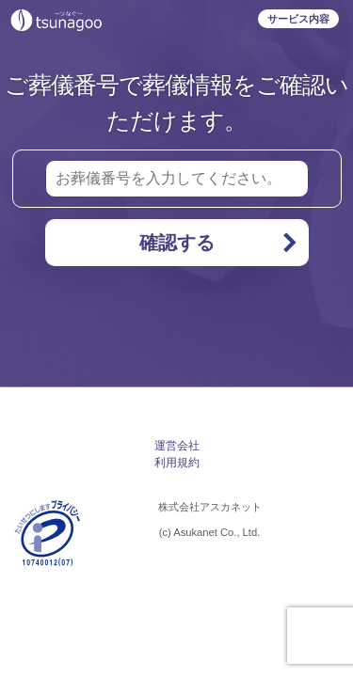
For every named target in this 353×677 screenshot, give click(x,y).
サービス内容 (298, 18)
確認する (219, 242)
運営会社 (177, 445)
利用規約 (177, 462)
